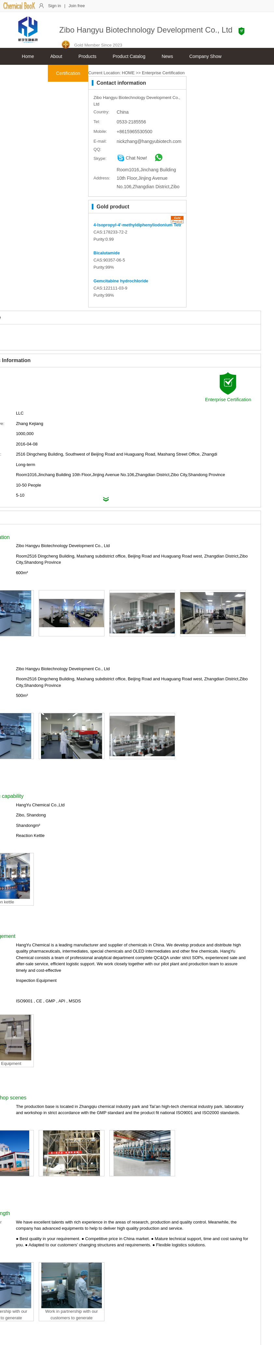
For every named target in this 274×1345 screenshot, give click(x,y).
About (56, 56)
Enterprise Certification (163, 72)
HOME (128, 72)
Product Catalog (129, 56)
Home (28, 56)
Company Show (205, 56)
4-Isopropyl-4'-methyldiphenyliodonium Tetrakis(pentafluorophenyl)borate (167, 224)
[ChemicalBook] (19, 8)
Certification (68, 73)
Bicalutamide (106, 252)
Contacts (31, 73)
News (167, 56)
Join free (77, 5)
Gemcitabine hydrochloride (120, 280)
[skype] (132, 160)
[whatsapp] (155, 160)
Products (87, 56)
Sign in (54, 5)
